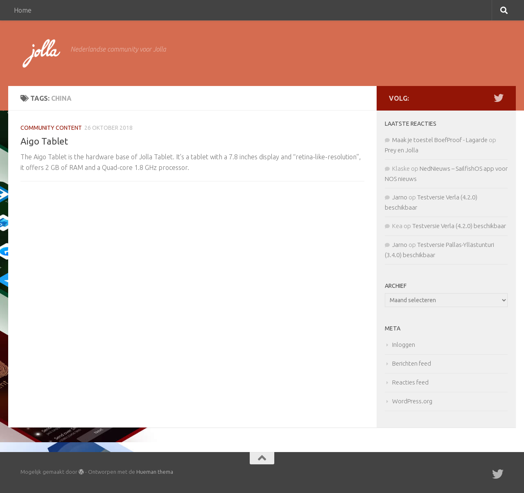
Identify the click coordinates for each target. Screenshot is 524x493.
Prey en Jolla (401, 150)
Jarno (399, 197)
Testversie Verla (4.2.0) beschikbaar (459, 225)
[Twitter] (499, 98)
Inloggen (403, 344)
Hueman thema (154, 472)
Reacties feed (410, 382)
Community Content (51, 127)
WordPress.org (412, 401)
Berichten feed (411, 363)
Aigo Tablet (44, 141)
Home (23, 10)
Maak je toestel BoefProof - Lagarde (440, 139)
